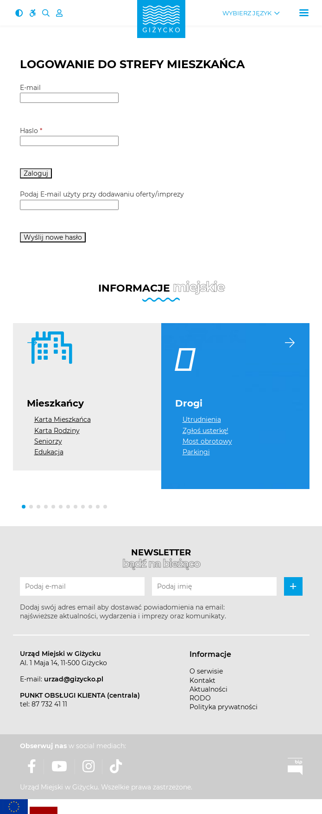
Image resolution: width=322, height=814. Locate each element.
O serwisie (206, 671)
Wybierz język (246, 13)
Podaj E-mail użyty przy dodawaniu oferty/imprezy (102, 194)
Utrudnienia (202, 419)
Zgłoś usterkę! (205, 430)
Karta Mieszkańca (62, 419)
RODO (200, 698)
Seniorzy (48, 441)
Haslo (31, 131)
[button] (23, 507)
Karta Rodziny (57, 430)
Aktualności (208, 689)
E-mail (30, 87)
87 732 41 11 (49, 704)
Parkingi (196, 452)
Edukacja (48, 452)
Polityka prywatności (223, 707)
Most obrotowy (207, 441)
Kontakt (202, 680)
